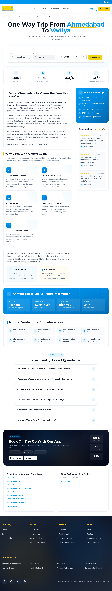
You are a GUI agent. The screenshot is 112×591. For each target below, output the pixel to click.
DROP (35, 53)
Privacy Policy (36, 538)
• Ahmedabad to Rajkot (16, 495)
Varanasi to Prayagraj (65, 568)
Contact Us (35, 534)
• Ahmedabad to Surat (15, 485)
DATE (59, 53)
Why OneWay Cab (38, 542)
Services (35, 9)
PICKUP (12, 53)
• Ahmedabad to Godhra (16, 502)
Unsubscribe (7, 538)
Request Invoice (94, 538)
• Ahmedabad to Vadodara (17, 478)
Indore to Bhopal (8, 568)
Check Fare (95, 57)
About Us (34, 530)
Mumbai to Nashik (36, 568)
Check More (13, 507)
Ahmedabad (23, 17)
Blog (3, 534)
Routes (45, 9)
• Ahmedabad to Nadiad (16, 492)
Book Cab (104, 9)
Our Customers (65, 538)
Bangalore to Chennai (93, 568)
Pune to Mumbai (63, 563)
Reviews (66, 9)
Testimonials (64, 534)
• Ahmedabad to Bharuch (16, 499)
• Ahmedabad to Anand (16, 481)
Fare (89, 530)
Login (92, 9)
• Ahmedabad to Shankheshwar (19, 488)
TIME (75, 53)
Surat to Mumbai (36, 563)
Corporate (55, 9)
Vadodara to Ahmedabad (11, 563)
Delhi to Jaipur (90, 563)
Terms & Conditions (67, 542)
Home (6, 17)
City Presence (93, 542)
